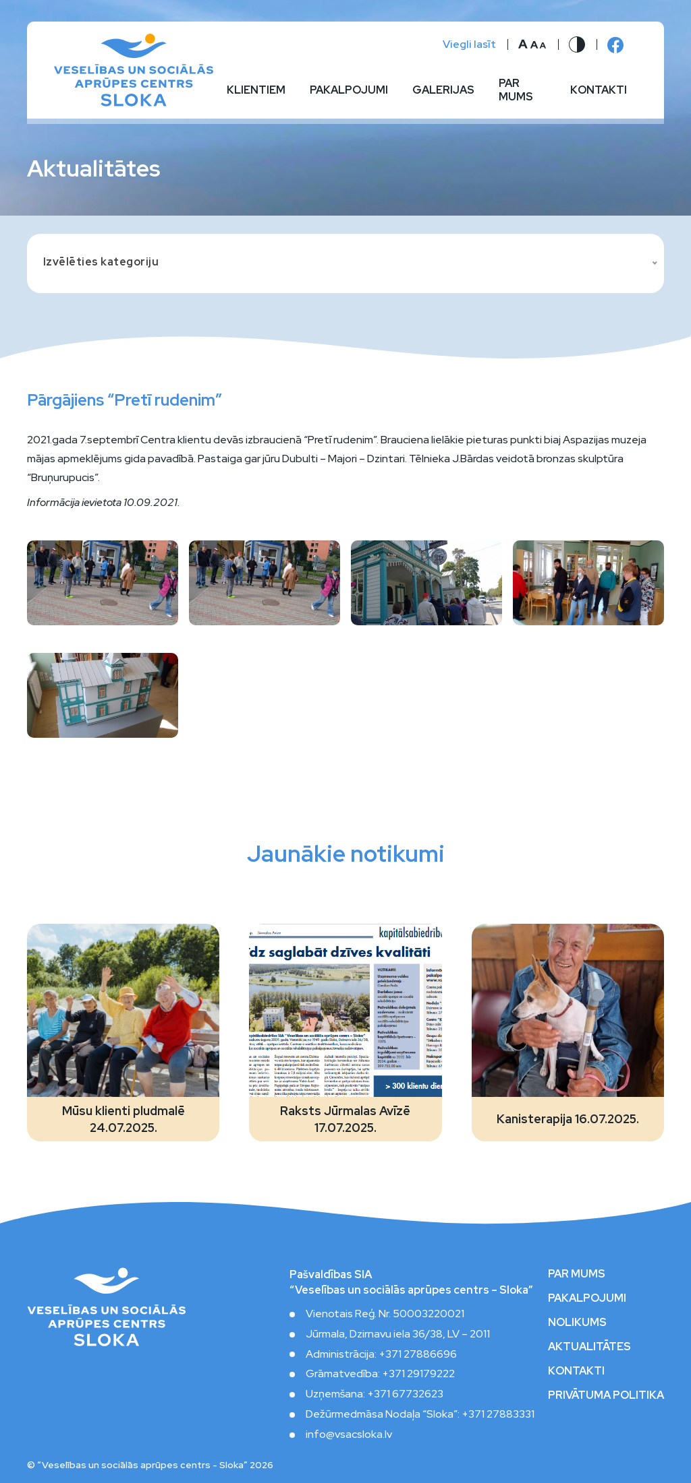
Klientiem (256, 90)
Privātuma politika (606, 1395)
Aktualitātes (589, 1347)
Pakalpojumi (349, 90)
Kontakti (598, 90)
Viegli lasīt (469, 44)
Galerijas (443, 90)
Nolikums (577, 1322)
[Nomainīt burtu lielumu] (532, 44)
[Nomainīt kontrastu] (577, 44)
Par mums (516, 90)
